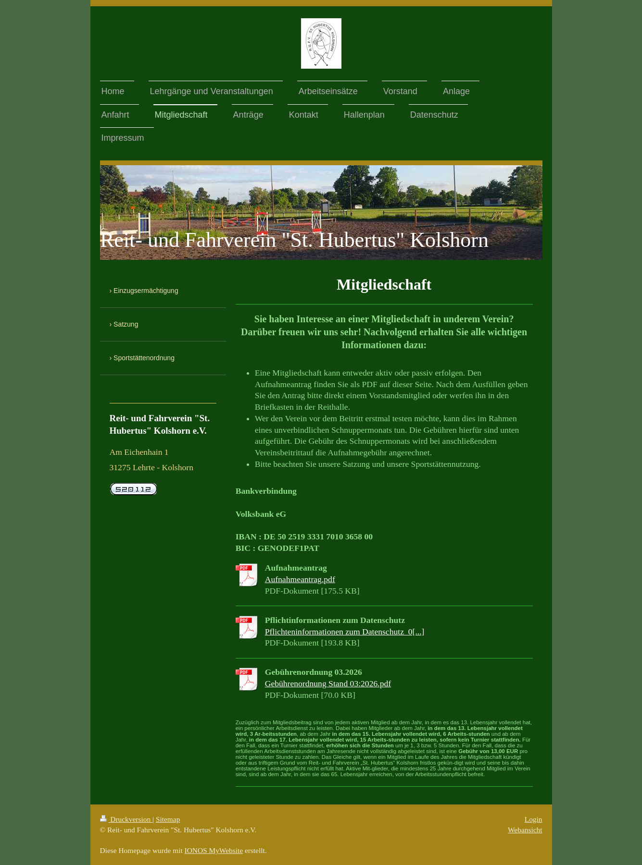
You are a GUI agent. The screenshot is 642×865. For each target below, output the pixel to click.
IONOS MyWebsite (214, 850)
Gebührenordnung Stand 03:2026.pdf (328, 683)
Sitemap (168, 819)
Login (533, 819)
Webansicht (525, 830)
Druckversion (126, 819)
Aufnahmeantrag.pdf (300, 579)
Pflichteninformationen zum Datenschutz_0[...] (345, 631)
